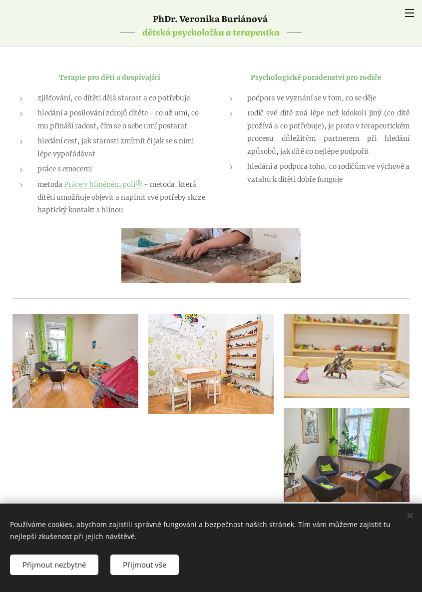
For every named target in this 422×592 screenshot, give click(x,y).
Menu (409, 12)
